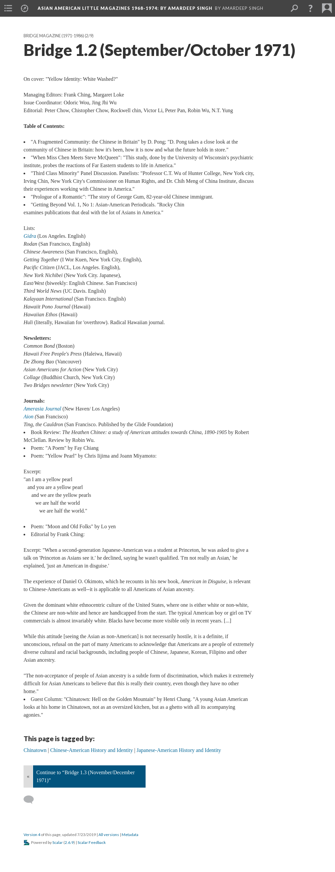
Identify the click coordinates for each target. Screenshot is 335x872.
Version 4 (32, 834)
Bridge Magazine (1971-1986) (54, 35)
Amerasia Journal (42, 408)
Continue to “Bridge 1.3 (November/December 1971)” (85, 776)
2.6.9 (69, 842)
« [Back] (28, 776)
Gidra (30, 236)
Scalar (57, 842)
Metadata (130, 834)
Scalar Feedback (92, 842)
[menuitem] (8, 8)
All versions (108, 834)
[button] (310, 8)
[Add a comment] (32, 799)
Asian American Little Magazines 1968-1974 (125, 8)
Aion (28, 416)
